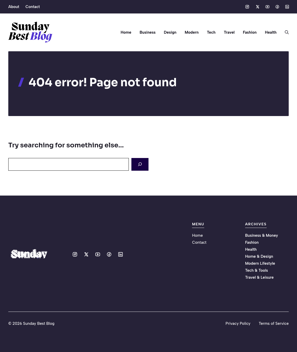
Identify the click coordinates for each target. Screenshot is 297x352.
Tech (211, 32)
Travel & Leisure (259, 277)
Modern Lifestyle (260, 263)
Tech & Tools (256, 270)
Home (126, 32)
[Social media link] (247, 7)
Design (170, 32)
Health (271, 32)
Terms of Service (274, 323)
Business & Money (261, 235)
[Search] (139, 164)
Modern (192, 32)
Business (148, 32)
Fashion (250, 32)
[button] (285, 32)
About (13, 6)
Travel (229, 32)
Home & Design (259, 256)
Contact (32, 6)
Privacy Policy (237, 323)
